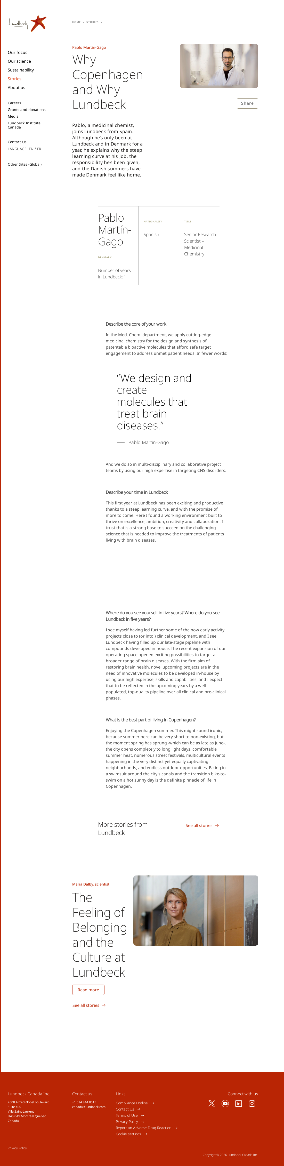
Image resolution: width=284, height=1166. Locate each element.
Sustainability (21, 70)
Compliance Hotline (132, 1103)
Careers (14, 103)
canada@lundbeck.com (89, 1107)
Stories (14, 79)
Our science (19, 61)
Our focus (17, 52)
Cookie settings (128, 1134)
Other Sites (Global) (25, 164)
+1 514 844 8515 (84, 1102)
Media (13, 116)
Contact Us (17, 142)
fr (39, 148)
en (31, 148)
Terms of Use (127, 1115)
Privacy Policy (127, 1121)
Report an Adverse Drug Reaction (143, 1127)
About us (16, 87)
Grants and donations (27, 110)
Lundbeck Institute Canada (24, 125)
